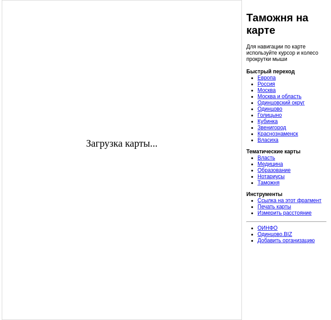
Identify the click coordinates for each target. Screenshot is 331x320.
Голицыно (269, 115)
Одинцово (269, 109)
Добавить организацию (286, 240)
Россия (266, 84)
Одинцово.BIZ (274, 234)
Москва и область (279, 96)
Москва (266, 90)
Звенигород (271, 127)
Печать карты (274, 207)
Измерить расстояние (284, 213)
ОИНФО (267, 228)
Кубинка (267, 121)
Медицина (270, 164)
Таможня (268, 183)
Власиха (267, 140)
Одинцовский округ (281, 103)
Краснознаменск (277, 134)
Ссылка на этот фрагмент (289, 200)
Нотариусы (271, 176)
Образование (273, 170)
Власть (266, 158)
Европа (266, 78)
